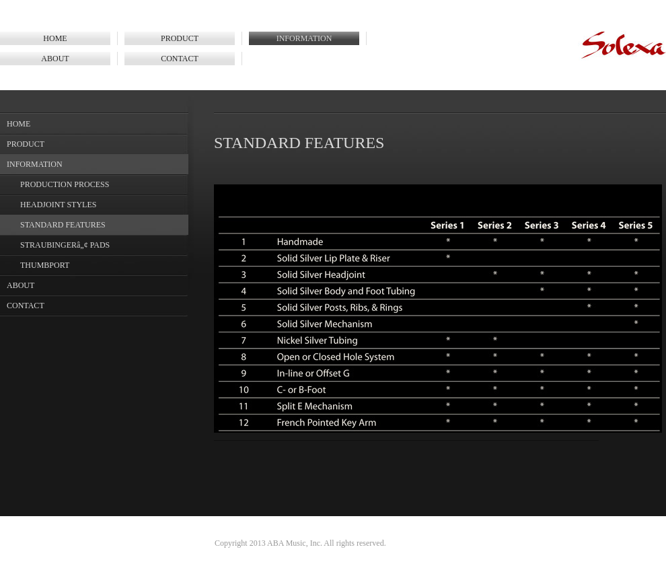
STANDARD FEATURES (63, 224)
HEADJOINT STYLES (58, 204)
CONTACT (179, 58)
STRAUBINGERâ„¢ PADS (65, 245)
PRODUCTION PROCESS (64, 184)
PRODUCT (179, 38)
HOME (55, 38)
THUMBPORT (44, 265)
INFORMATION (304, 38)
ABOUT (55, 58)
